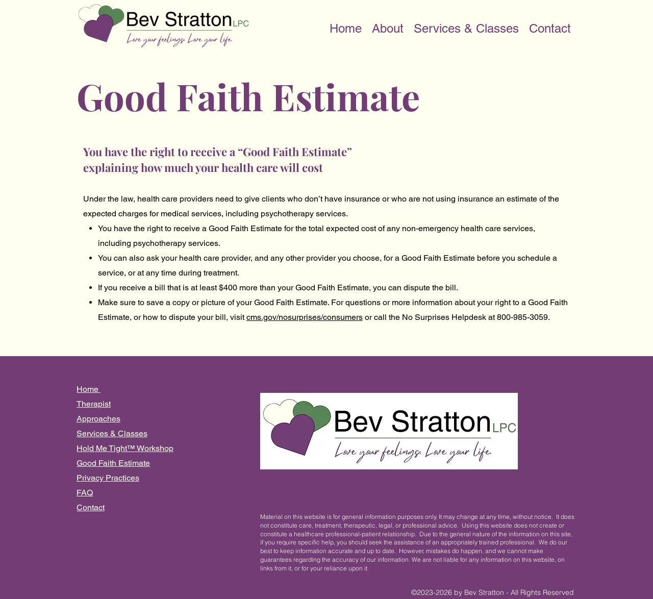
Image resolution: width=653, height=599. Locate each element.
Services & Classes (112, 433)
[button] (388, 25)
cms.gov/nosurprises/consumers (304, 317)
